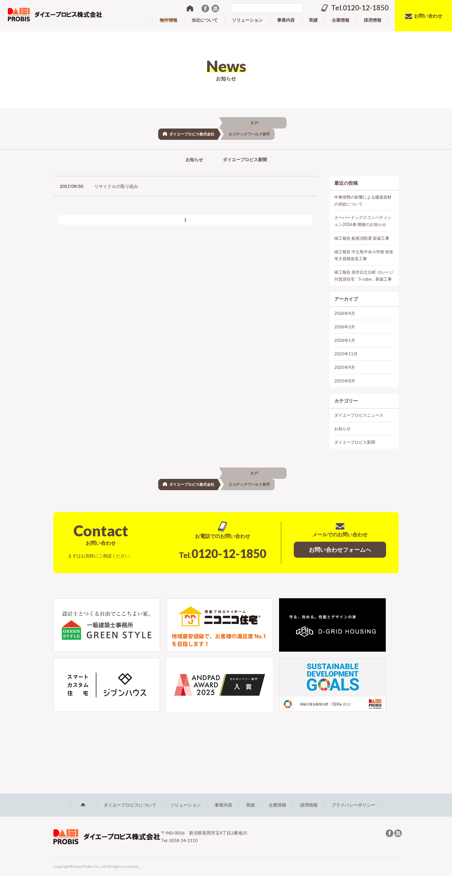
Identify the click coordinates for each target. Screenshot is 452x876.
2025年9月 (344, 367)
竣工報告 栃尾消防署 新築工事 (361, 238)
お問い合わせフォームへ (340, 549)
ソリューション (185, 805)
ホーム (83, 805)
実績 (250, 805)
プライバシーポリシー (353, 805)
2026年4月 (344, 313)
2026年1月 (344, 340)
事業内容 (223, 805)
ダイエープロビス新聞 (245, 159)
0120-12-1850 (222, 553)
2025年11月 (346, 353)
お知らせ (194, 159)
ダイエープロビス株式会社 (191, 134)
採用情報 (309, 805)
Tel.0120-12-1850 (360, 7)
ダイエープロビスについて (130, 805)
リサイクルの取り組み (116, 186)
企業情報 (277, 805)
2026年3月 (344, 326)
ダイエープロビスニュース (358, 415)
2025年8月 (344, 380)
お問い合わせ (428, 16)
